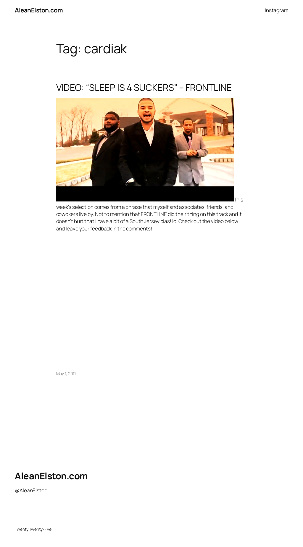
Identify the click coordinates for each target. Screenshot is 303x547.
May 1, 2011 (66, 373)
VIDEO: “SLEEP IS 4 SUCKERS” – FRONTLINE (144, 87)
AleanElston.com (39, 10)
